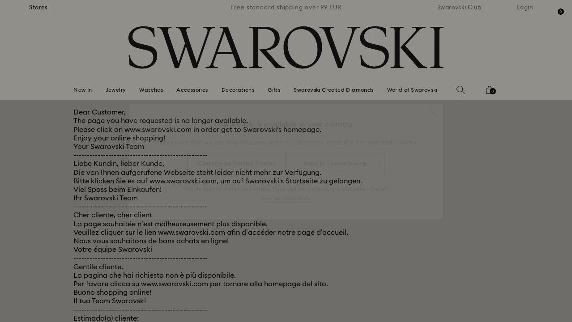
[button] (433, 108)
